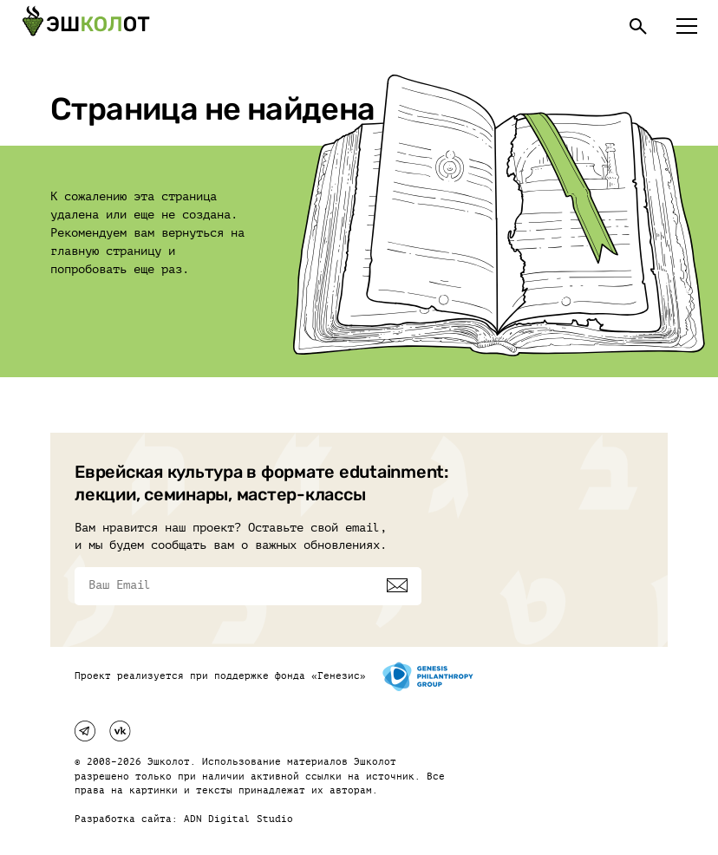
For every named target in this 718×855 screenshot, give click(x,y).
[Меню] (686, 26)
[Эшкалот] (86, 26)
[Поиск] (638, 26)
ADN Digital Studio (238, 819)
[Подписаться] (397, 585)
